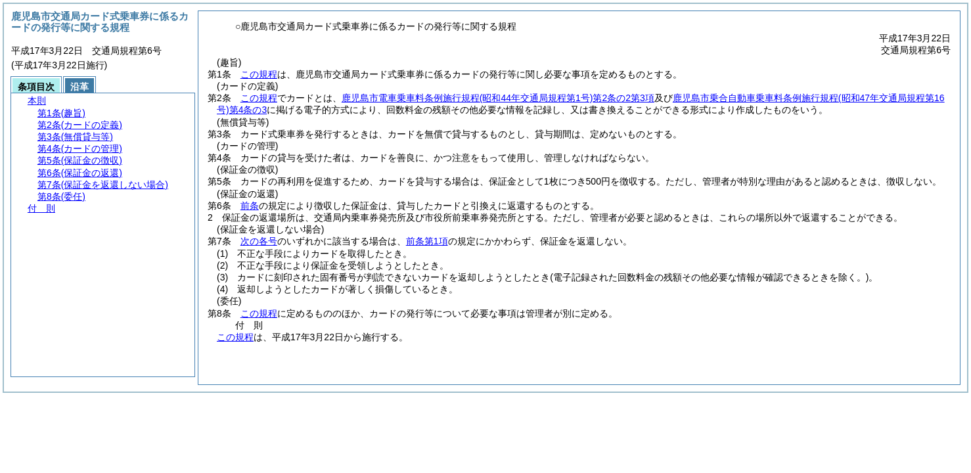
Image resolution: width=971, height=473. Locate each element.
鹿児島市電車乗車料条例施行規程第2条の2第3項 (498, 98)
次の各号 (258, 241)
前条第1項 (427, 241)
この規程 (258, 74)
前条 (249, 205)
